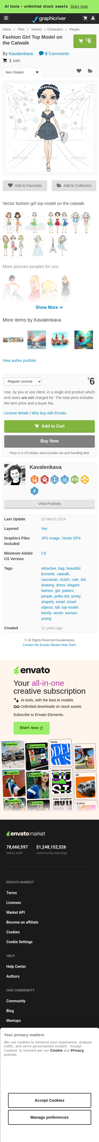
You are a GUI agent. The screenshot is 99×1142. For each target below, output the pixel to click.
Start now (79, 6)
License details (16, 413)
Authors (13, 976)
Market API (15, 912)
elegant (73, 585)
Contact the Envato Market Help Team (49, 645)
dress (60, 585)
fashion (47, 590)
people (46, 596)
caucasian (49, 579)
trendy (46, 613)
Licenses (13, 903)
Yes (44, 528)
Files (21, 29)
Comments (54, 53)
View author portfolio (19, 360)
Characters (55, 29)
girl (57, 590)
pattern (68, 590)
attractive (48, 568)
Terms (11, 893)
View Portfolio (49, 504)
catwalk (63, 574)
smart (60, 602)
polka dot (61, 596)
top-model (70, 607)
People (74, 29)
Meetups (13, 1020)
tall (57, 607)
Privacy (77, 1050)
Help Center (16, 966)
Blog (10, 1011)
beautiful (74, 568)
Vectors (36, 29)
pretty (75, 596)
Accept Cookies (49, 1100)
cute (75, 579)
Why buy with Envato (49, 413)
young (46, 618)
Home (7, 29)
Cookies (13, 932)
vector (58, 613)
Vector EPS (71, 538)
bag (61, 568)
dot (83, 579)
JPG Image (50, 538)
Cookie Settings (19, 942)
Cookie (56, 1050)
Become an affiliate (22, 922)
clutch (65, 579)
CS (43, 553)
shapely (47, 602)
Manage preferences (49, 1117)
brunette (48, 574)
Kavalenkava (21, 53)
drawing (47, 585)
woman (71, 613)
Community (15, 1001)
